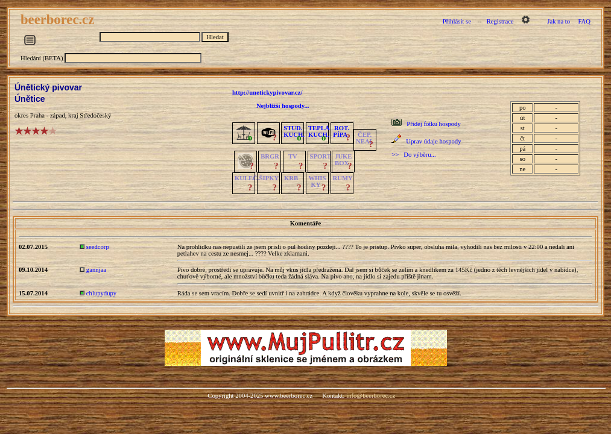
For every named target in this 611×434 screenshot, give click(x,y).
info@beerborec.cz (370, 395)
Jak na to (558, 21)
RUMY (343, 178)
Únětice (29, 99)
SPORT (320, 156)
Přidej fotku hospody (433, 124)
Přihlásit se (457, 21)
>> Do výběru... (413, 154)
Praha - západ (47, 115)
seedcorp (97, 247)
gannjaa (96, 269)
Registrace (500, 21)
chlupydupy (101, 293)
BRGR (270, 156)
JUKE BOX (343, 159)
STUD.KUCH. (294, 131)
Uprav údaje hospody (433, 141)
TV (292, 156)
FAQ (584, 21)
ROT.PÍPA (341, 131)
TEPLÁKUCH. (319, 131)
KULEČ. (247, 178)
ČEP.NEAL (364, 138)
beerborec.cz (59, 19)
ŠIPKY (269, 178)
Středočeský (95, 115)
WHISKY (317, 181)
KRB (291, 178)
